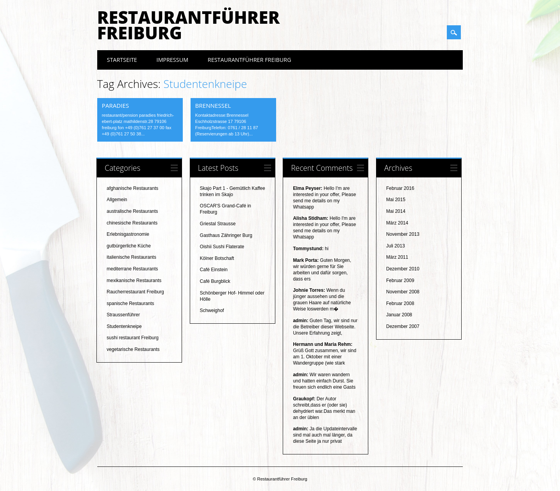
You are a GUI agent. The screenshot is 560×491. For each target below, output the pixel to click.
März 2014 (397, 223)
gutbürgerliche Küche (128, 246)
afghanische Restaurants (132, 188)
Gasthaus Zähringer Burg (226, 235)
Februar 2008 (400, 303)
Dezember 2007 (402, 326)
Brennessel (213, 105)
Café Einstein (214, 269)
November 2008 (402, 292)
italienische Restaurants (131, 257)
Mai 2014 (395, 211)
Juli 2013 (395, 246)
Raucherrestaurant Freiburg (135, 292)
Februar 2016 (400, 188)
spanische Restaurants (130, 303)
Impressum (172, 59)
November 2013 (402, 234)
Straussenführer (123, 314)
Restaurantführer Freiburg (188, 24)
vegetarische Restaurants (133, 349)
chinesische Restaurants (132, 223)
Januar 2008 (399, 314)
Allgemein (117, 199)
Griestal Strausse (218, 223)
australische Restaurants (132, 211)
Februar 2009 (400, 280)
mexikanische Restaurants (134, 280)
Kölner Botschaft (217, 258)
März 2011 (397, 257)
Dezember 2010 (402, 269)
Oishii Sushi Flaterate (222, 246)
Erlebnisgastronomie (128, 234)
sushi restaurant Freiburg (132, 337)
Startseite (122, 59)
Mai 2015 (395, 199)
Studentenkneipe (124, 326)
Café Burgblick (215, 281)
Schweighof (212, 310)
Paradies (115, 105)
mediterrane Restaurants (132, 269)
